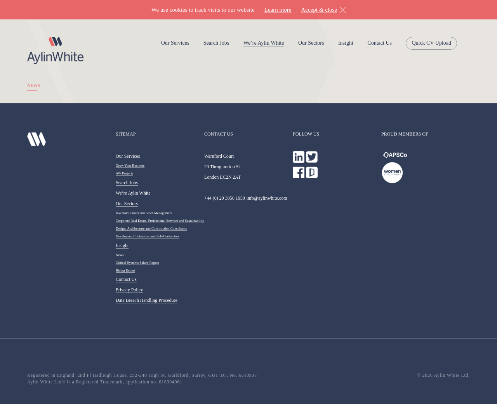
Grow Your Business (130, 165)
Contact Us (379, 43)
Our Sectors (311, 43)
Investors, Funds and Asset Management (144, 213)
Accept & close (319, 10)
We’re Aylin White (263, 43)
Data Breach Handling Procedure (146, 300)
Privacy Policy (129, 290)
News (120, 255)
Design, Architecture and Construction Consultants (151, 228)
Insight (345, 43)
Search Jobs (216, 43)
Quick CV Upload (431, 43)
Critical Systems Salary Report (137, 263)
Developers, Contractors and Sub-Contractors (147, 236)
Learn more (278, 10)
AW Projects (124, 173)
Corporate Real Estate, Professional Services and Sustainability (160, 221)
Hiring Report (125, 270)
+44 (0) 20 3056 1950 (224, 198)
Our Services (175, 43)
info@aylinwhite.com (267, 198)
